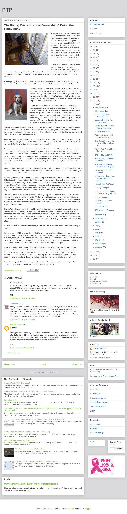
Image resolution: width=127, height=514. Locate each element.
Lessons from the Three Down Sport (104, 121)
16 (94, 82)
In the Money (95, 33)
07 (94, 259)
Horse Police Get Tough (104, 184)
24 (94, 54)
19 (94, 72)
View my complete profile (100, 357)
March (98, 240)
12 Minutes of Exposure (104, 210)
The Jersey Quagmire (104, 155)
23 (94, 57)
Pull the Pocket (16, 325)
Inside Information (11, 400)
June (97, 229)
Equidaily (94, 277)
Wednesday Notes (102, 132)
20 (94, 68)
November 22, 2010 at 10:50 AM (22, 298)
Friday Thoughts (101, 197)
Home (43, 364)
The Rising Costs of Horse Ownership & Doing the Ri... (105, 143)
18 (94, 75)
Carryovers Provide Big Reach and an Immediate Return (36, 461)
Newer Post (9, 364)
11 (94, 101)
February (99, 244)
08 (94, 255)
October (98, 215)
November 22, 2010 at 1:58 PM (22, 348)
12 (94, 97)
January (98, 247)
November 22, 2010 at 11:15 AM (22, 320)
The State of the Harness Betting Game (30, 449)
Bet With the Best (97, 24)
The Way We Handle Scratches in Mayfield (104, 165)
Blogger (88, 509)
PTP (7, 10)
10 (94, 104)
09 (94, 252)
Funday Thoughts (102, 188)
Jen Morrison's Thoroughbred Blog (104, 376)
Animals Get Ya (101, 206)
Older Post (77, 364)
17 (94, 79)
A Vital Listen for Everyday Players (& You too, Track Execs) (27, 432)
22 (94, 61)
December (99, 107)
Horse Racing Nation (98, 281)
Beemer (93, 29)
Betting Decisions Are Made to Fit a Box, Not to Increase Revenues (29, 392)
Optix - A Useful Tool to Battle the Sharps (19, 440)
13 (94, 93)
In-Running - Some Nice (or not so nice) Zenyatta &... (105, 178)
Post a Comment (14, 353)
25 (94, 50)
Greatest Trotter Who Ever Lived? (17, 383)
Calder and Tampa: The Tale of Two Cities (104, 127)
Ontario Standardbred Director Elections (104, 136)
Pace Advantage (97, 433)
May (97, 233)
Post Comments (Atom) (48, 373)
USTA (92, 411)
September (100, 218)
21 (94, 64)
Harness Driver (96, 429)
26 (94, 46)
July (97, 226)
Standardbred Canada (99, 402)
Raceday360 (95, 283)
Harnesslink (95, 394)
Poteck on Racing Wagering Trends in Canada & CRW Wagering (39, 419)
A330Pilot (70, 509)
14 (94, 90)
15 (94, 86)
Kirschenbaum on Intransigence (102, 115)
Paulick (93, 279)
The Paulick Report (98, 407)
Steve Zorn (14, 303)
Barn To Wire (95, 424)
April (97, 236)
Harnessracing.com (98, 398)
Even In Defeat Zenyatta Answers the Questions (105, 192)
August (98, 222)
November (99, 111)
